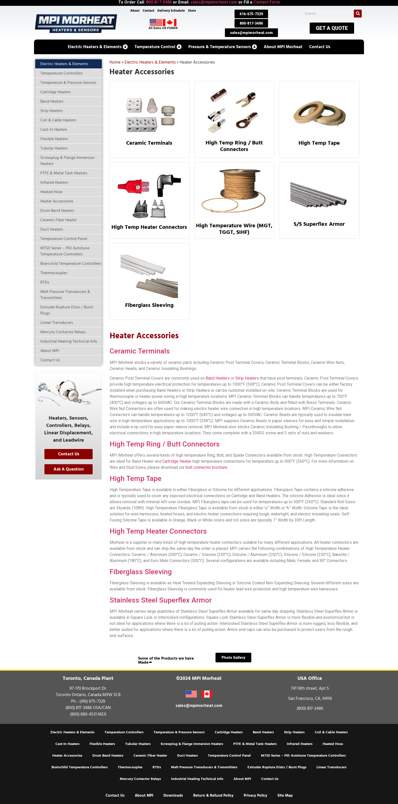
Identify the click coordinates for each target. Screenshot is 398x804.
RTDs (157, 767)
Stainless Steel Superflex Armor (161, 600)
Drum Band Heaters (107, 755)
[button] (98, 46)
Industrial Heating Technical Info (197, 779)
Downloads (173, 795)
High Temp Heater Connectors (149, 227)
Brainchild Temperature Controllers (80, 767)
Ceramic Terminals (149, 142)
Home (115, 62)
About (135, 10)
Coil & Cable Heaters (331, 732)
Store (192, 10)
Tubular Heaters (138, 744)
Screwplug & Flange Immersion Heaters (192, 744)
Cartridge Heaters (229, 732)
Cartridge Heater (176, 461)
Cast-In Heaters (67, 744)
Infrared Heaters (299, 744)
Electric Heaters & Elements (150, 62)
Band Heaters (218, 378)
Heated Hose (333, 744)
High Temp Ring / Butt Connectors (234, 146)
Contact (148, 10)
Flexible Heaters (102, 744)
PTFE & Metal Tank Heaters (255, 744)
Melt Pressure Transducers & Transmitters (204, 767)
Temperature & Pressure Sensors (179, 732)
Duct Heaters (187, 755)
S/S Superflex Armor (319, 224)
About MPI (242, 779)
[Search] (358, 13)
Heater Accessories (67, 755)
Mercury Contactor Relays (140, 779)
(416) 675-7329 (92, 701)
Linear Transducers (331, 767)
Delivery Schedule (171, 10)
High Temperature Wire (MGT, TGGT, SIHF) (234, 229)
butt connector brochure (206, 467)
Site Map (285, 795)
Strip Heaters (247, 378)
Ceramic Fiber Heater (150, 755)
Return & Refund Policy (213, 795)
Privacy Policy (255, 795)
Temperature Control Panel (229, 755)
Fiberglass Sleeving (149, 305)
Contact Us (269, 779)
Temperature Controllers (124, 732)
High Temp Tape (319, 142)
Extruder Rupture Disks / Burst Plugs (276, 767)
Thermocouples (130, 767)
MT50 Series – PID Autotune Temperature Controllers (303, 755)
